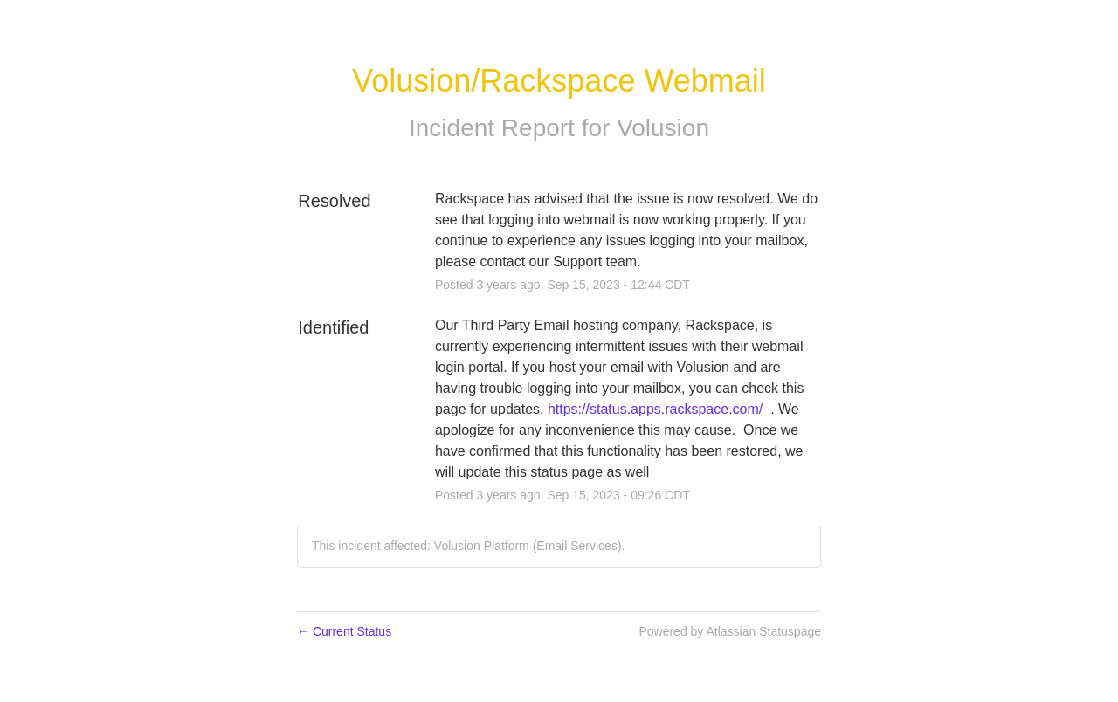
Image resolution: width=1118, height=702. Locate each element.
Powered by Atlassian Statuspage (729, 631)
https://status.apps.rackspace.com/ (655, 409)
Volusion (663, 127)
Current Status (344, 631)
